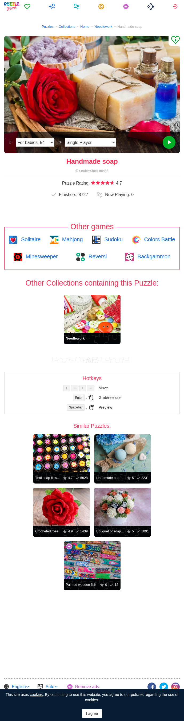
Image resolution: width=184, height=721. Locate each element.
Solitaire (30, 239)
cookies (36, 694)
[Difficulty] (35, 142)
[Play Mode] (90, 142)
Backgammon (153, 256)
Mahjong (72, 239)
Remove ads (87, 686)
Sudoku (113, 239)
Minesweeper (41, 256)
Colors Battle (159, 239)
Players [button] (77, 6)
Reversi (97, 256)
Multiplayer (53, 6)
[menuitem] (28, 6)
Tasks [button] (102, 6)
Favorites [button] (28, 6)
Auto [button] (50, 686)
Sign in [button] (176, 6)
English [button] (19, 686)
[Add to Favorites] (174, 41)
